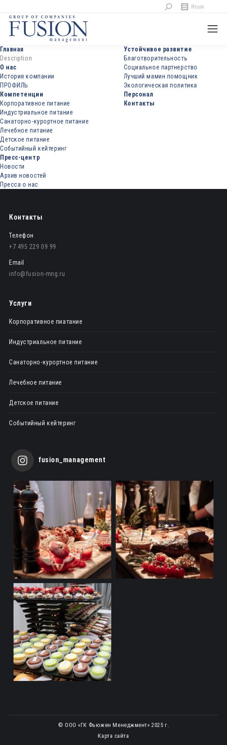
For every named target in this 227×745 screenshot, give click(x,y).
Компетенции (21, 94)
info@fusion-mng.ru (37, 273)
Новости (12, 166)
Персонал (139, 94)
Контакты (139, 103)
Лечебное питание (26, 130)
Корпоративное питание (35, 103)
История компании (27, 76)
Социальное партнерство (161, 67)
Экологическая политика (160, 85)
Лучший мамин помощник (161, 76)
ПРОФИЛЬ (14, 85)
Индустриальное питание (36, 112)
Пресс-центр (20, 157)
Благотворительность (156, 58)
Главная (12, 49)
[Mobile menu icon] (212, 28)
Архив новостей (23, 175)
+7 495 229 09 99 (32, 246)
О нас (8, 67)
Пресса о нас (19, 184)
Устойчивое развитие (158, 49)
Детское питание (25, 139)
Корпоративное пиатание (45, 321)
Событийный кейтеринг (33, 148)
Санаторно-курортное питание (44, 121)
